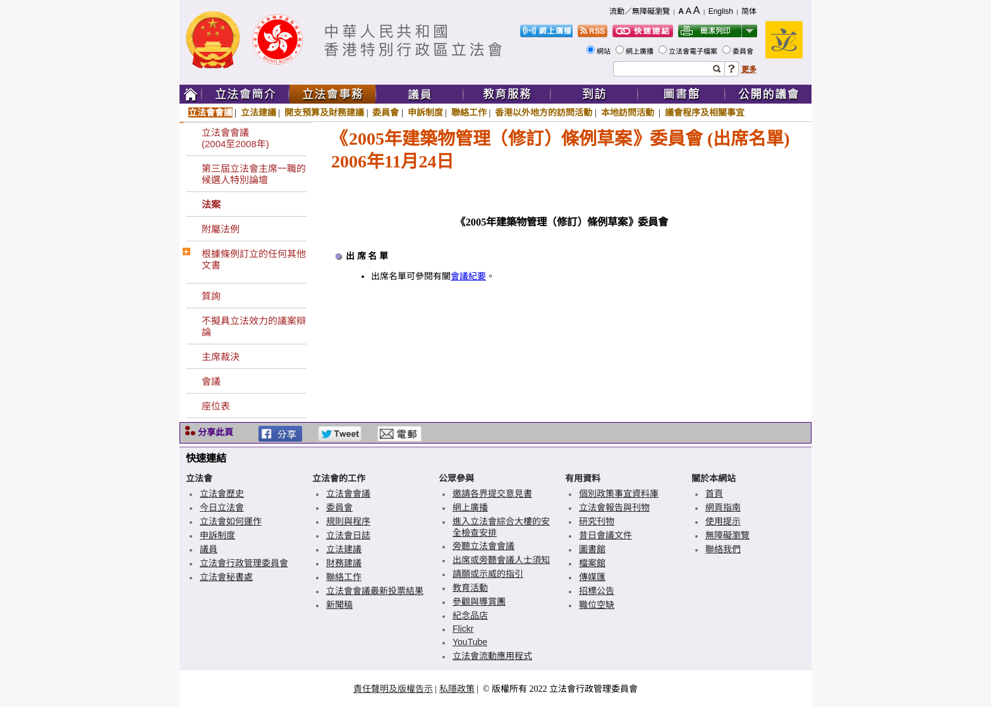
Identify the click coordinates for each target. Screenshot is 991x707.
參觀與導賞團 (479, 601)
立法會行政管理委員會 (244, 563)
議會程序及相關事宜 (705, 112)
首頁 (714, 493)
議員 (208, 549)
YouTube (470, 642)
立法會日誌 (348, 535)
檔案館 (592, 563)
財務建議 (344, 563)
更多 (749, 69)
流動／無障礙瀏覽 (639, 11)
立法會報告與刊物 (614, 507)
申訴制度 (425, 112)
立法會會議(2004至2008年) (235, 138)
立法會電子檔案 (694, 51)
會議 (211, 381)
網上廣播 (640, 51)
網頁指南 (723, 507)
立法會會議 (210, 112)
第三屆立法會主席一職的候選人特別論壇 (254, 174)
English (720, 11)
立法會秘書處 (226, 577)
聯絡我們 (723, 549)
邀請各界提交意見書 (492, 493)
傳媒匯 (592, 577)
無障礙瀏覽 (727, 535)
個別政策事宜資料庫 (619, 493)
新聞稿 (339, 605)
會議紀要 (468, 276)
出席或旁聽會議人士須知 (501, 560)
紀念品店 (470, 615)
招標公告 (596, 591)
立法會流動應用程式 (492, 656)
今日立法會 (222, 507)
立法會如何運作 (231, 521)
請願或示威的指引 (488, 574)
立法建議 (258, 112)
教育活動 (470, 588)
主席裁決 (221, 356)
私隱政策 (457, 689)
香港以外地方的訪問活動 (543, 112)
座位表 (216, 406)
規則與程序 (348, 521)
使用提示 (723, 521)
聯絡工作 (469, 112)
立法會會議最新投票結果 (374, 591)
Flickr (463, 629)
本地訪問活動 (629, 112)
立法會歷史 (222, 493)
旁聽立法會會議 (483, 546)
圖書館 (592, 549)
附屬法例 (221, 229)
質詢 (211, 296)
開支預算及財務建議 (324, 112)
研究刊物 (596, 521)
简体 (749, 11)
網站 (604, 51)
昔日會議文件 (605, 535)
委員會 (744, 51)
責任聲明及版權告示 (393, 689)
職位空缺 (596, 605)
